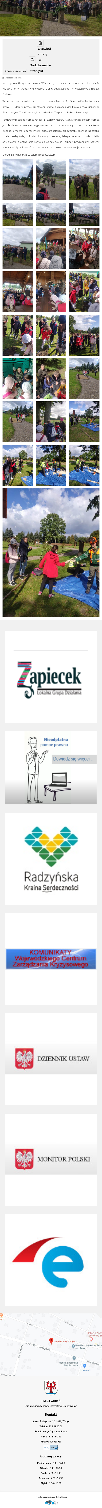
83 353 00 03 (55, 1426)
